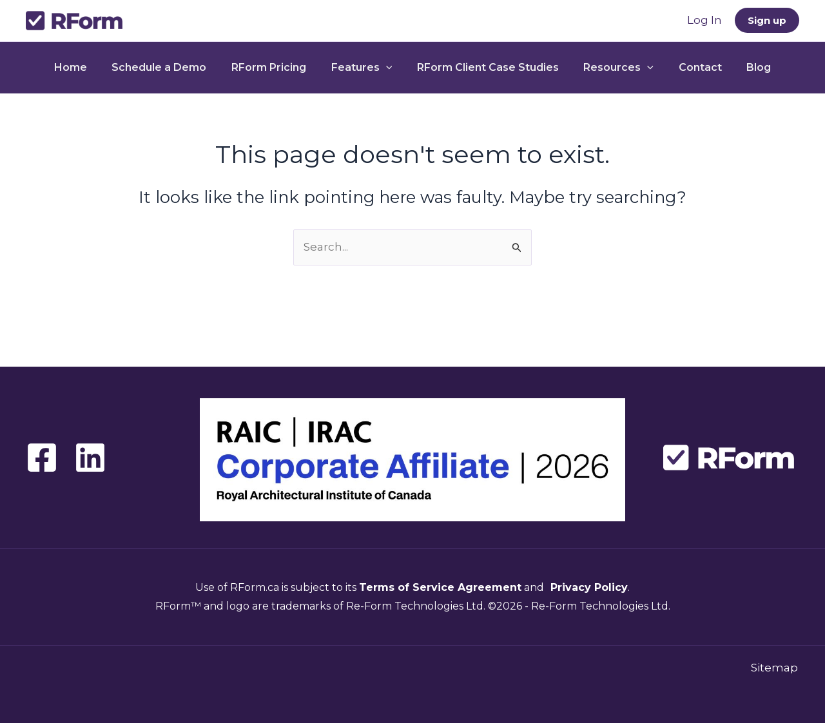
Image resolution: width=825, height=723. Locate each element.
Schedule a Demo (169, 67)
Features (363, 67)
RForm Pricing (275, 67)
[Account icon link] (704, 20)
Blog (744, 67)
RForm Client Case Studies (486, 67)
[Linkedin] (90, 457)
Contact (689, 67)
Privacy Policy (587, 587)
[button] (767, 20)
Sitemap (775, 667)
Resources (613, 67)
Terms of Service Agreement (440, 587)
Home (85, 67)
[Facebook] (42, 457)
